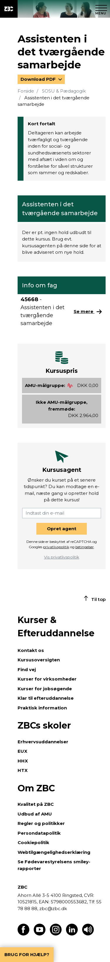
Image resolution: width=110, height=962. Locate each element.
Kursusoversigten (39, 660)
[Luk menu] (101, 9)
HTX (23, 770)
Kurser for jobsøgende (45, 688)
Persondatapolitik (39, 833)
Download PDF (39, 79)
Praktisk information (42, 708)
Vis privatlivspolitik (61, 557)
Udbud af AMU (35, 814)
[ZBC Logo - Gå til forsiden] (9, 9)
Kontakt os (31, 650)
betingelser (84, 547)
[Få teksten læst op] (88, 934)
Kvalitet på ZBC (36, 804)
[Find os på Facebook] (23, 934)
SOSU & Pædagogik (64, 91)
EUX (22, 751)
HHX (23, 761)
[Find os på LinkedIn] (72, 934)
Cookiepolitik (33, 842)
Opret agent (61, 528)
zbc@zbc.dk (53, 908)
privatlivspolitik (56, 547)
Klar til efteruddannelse (46, 698)
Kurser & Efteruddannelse (56, 627)
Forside (26, 91)
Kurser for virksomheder (47, 679)
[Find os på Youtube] (39, 934)
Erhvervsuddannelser (43, 741)
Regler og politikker (41, 823)
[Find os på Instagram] (56, 934)
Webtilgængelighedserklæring (54, 852)
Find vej (27, 669)
